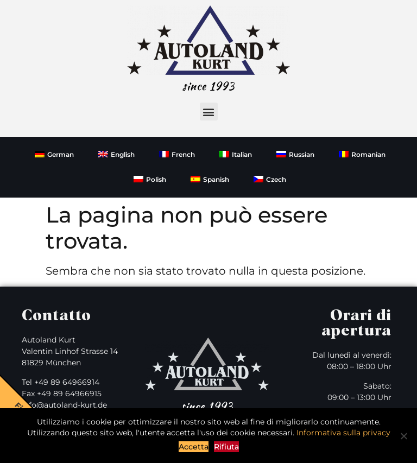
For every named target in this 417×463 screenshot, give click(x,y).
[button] (209, 111)
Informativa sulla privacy (343, 432)
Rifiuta (226, 447)
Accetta (193, 447)
